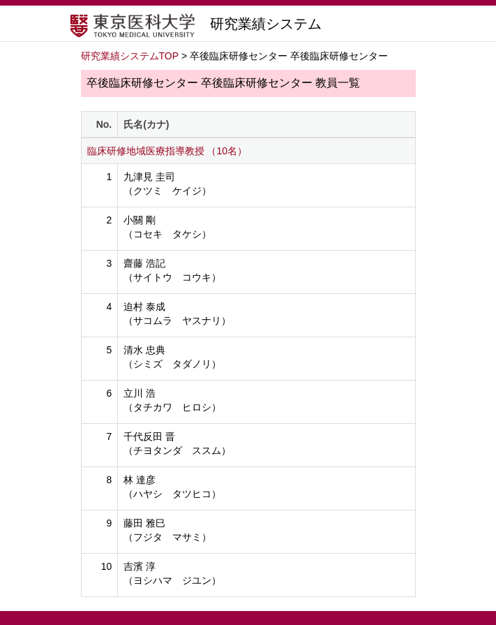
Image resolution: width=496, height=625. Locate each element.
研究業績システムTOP (130, 55)
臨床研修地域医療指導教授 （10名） (167, 150)
